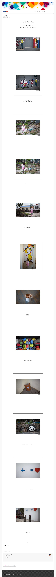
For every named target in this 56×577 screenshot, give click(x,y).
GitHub (12, 574)
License (14, 574)
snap (6, 17)
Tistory (20, 574)
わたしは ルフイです (8, 554)
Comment (9, 551)
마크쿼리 (9, 574)
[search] (48, 11)
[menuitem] (7, 1)
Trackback (5, 551)
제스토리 (5, 15)
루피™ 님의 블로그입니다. (8, 555)
